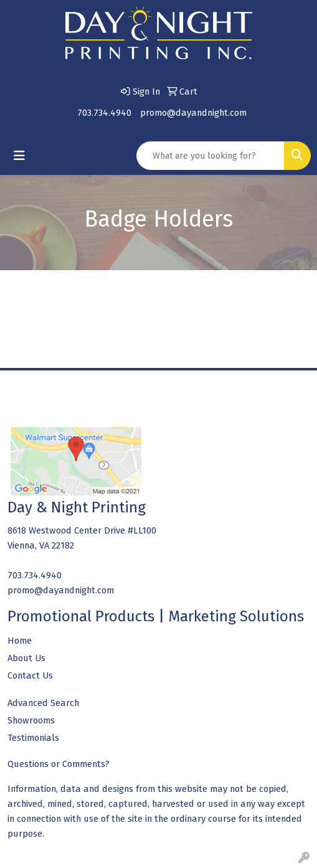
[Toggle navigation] (19, 155)
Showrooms (31, 720)
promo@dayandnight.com (193, 112)
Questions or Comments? (58, 764)
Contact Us (30, 675)
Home (19, 640)
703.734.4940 (104, 112)
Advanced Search (43, 702)
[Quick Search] (210, 155)
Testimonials (33, 737)
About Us (26, 658)
